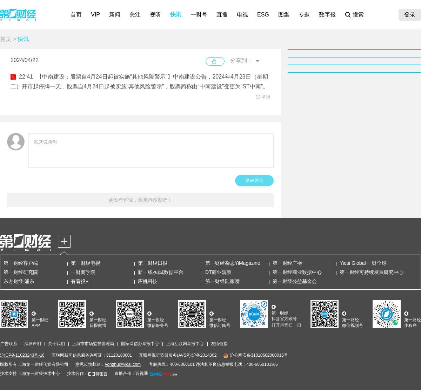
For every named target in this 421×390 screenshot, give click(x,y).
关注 (135, 15)
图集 (283, 15)
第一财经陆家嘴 (222, 281)
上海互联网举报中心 (185, 343)
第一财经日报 (152, 263)
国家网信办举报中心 (140, 343)
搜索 (358, 15)
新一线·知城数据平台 (160, 272)
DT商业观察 (218, 272)
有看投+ (79, 281)
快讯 (175, 15)
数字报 (327, 15)
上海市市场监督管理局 (93, 343)
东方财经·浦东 (19, 281)
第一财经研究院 (21, 272)
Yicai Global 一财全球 (363, 263)
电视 (242, 15)
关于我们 (56, 343)
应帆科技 (148, 281)
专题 (304, 15)
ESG (263, 15)
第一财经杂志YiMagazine (232, 263)
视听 (155, 15)
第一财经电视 (85, 263)
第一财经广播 (287, 263)
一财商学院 (83, 272)
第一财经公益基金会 (295, 281)
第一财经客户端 (21, 263)
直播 (222, 15)
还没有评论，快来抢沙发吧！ (140, 200)
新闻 (114, 15)
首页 (76, 15)
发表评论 (254, 180)
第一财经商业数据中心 (297, 272)
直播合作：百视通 (131, 373)
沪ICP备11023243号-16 (22, 355)
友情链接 (219, 343)
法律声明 (32, 343)
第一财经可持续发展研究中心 (371, 272)
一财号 (199, 15)
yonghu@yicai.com (123, 364)
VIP (95, 15)
